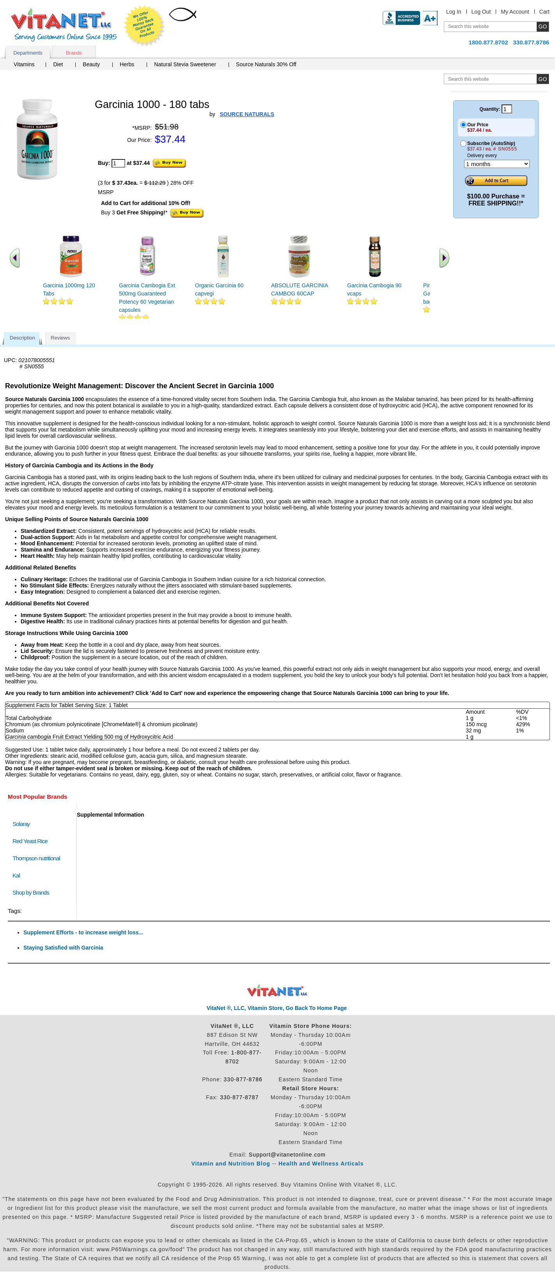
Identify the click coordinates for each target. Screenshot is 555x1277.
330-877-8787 (239, 1097)
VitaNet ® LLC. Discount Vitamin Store (277, 990)
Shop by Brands (32, 892)
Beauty (91, 64)
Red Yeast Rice (30, 841)
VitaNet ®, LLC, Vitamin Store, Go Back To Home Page (277, 1008)
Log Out (481, 12)
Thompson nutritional (36, 858)
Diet (58, 64)
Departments (27, 53)
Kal (16, 875)
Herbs (127, 64)
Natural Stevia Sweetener (185, 64)
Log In (453, 12)
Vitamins (24, 64)
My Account (515, 12)
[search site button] (543, 79)
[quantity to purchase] (118, 163)
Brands (74, 53)
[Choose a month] (497, 164)
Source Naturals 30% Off (266, 64)
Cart (544, 12)
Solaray (21, 824)
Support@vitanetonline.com (287, 1154)
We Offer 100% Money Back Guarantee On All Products (144, 26)
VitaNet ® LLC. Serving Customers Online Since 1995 (64, 25)
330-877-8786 (243, 1079)
